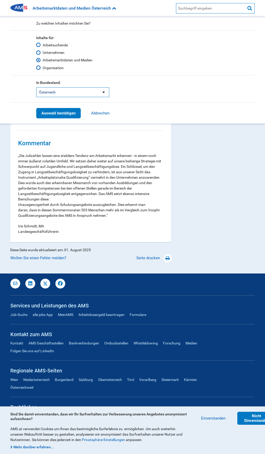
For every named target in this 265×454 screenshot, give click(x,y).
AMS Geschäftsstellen (46, 343)
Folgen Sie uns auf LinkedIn (32, 351)
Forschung (171, 343)
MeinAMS (65, 315)
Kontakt (16, 343)
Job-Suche (18, 315)
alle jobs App (43, 315)
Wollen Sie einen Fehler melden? (38, 258)
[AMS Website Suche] (210, 8)
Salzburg (86, 380)
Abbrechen (100, 113)
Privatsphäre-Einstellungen (103, 440)
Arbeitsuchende (55, 45)
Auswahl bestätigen (58, 113)
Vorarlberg (147, 380)
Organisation (53, 68)
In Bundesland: (48, 83)
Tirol (130, 380)
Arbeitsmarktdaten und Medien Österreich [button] (74, 8)
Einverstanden (213, 418)
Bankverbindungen (84, 343)
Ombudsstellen (116, 343)
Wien (14, 380)
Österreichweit (22, 387)
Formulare (138, 315)
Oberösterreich (110, 380)
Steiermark (170, 380)
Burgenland (64, 380)
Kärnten (190, 380)
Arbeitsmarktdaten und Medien (67, 60)
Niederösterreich (36, 380)
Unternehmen (53, 53)
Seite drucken (154, 258)
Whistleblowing (146, 343)
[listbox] (72, 92)
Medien (191, 343)
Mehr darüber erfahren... (33, 447)
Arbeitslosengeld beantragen (101, 315)
